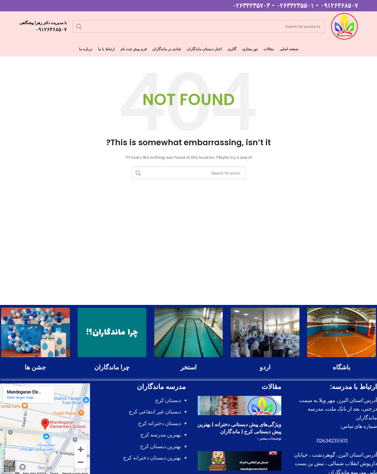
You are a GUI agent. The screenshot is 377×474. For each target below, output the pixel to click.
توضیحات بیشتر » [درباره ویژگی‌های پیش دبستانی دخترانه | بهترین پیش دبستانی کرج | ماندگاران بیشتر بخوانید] (269, 438)
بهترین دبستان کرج (160, 446)
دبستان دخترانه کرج (159, 423)
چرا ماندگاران (112, 367)
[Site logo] (344, 25)
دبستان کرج (168, 400)
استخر (188, 367)
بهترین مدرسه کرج (160, 434)
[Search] (198, 26)
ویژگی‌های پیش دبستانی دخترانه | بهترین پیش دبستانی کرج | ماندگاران (239, 428)
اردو (265, 367)
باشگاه (341, 367)
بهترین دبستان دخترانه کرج (152, 457)
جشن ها (35, 367)
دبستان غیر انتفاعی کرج (155, 411)
